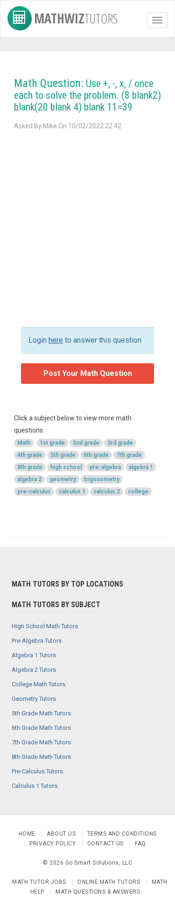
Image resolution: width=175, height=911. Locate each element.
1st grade (52, 443)
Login (45, 340)
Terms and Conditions (122, 833)
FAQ (140, 843)
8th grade (29, 467)
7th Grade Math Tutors (41, 742)
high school (66, 467)
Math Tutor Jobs (39, 882)
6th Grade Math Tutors (41, 727)
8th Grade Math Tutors (41, 756)
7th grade (129, 455)
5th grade (63, 455)
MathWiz (62, 16)
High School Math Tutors (45, 626)
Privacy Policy (53, 843)
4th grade (29, 455)
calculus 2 (106, 491)
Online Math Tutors (108, 882)
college (138, 491)
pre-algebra (105, 467)
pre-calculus (34, 491)
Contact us (106, 843)
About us (62, 833)
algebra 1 (141, 467)
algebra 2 (29, 479)
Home (28, 833)
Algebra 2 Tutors (34, 669)
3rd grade (120, 443)
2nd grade (86, 443)
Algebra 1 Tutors (34, 655)
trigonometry (101, 479)
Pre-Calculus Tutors (37, 771)
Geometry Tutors (34, 698)
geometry (62, 479)
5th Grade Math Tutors (41, 713)
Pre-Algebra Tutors (37, 640)
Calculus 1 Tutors (34, 785)
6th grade (96, 455)
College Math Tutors (38, 684)
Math (23, 443)
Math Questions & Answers (98, 892)
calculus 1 (72, 491)
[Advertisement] (87, 224)
